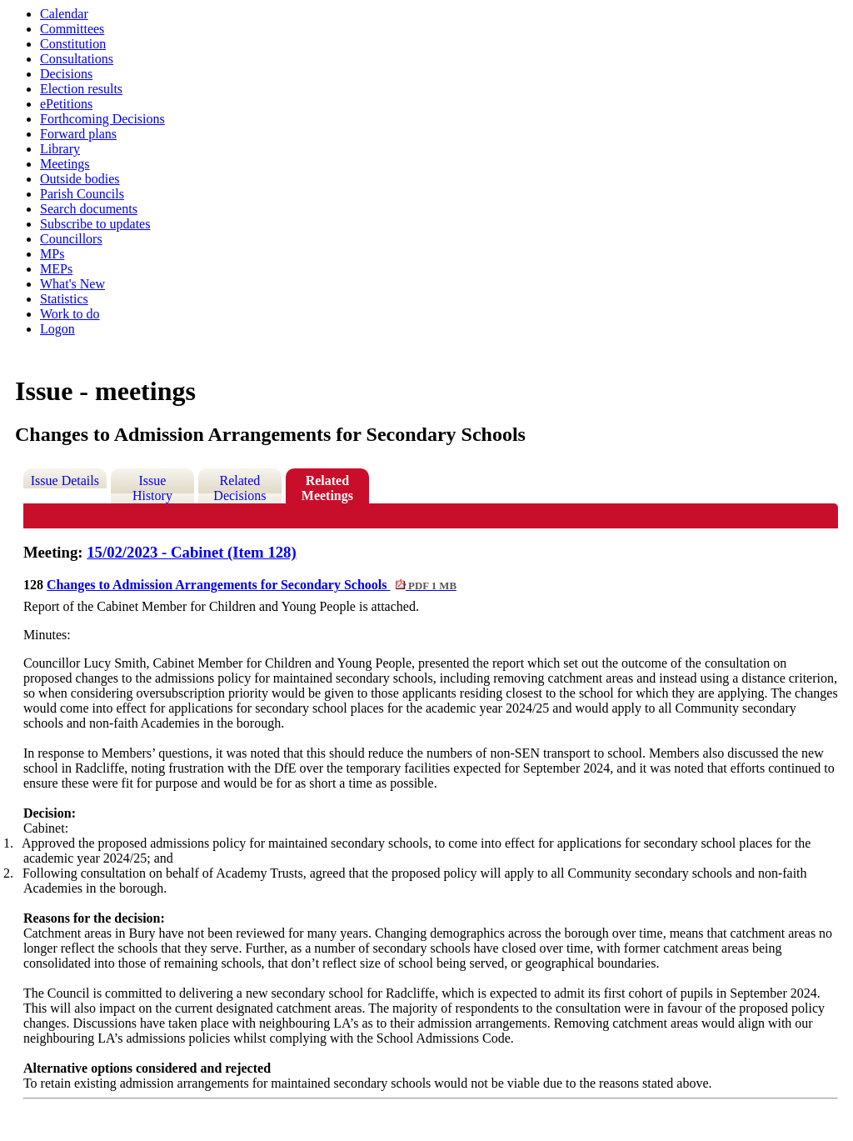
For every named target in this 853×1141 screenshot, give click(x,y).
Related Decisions (239, 488)
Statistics (64, 299)
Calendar (64, 14)
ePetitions (66, 104)
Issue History (152, 488)
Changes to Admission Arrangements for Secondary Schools (251, 585)
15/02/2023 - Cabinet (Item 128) (191, 552)
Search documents (88, 209)
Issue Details (65, 480)
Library (60, 149)
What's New (72, 284)
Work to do (70, 314)
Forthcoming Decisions (102, 119)
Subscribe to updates (95, 224)
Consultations (76, 59)
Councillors (71, 239)
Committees (72, 29)
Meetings (65, 164)
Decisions (66, 74)
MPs (52, 254)
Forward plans (78, 134)
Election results (81, 89)
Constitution (73, 44)
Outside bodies (80, 179)
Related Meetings (327, 488)
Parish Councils (82, 194)
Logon (57, 329)
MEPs (56, 269)
